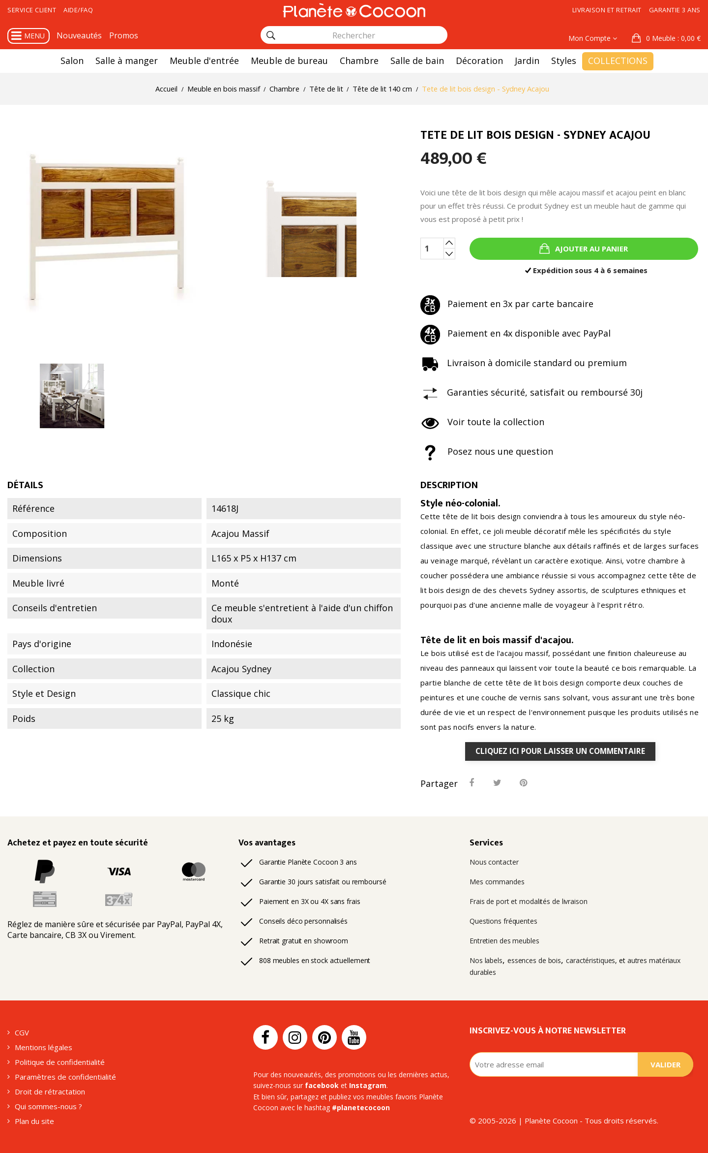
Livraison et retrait (607, 9)
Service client (31, 9)
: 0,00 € (672, 38)
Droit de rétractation (50, 1091)
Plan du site (34, 1121)
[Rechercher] (271, 35)
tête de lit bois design (481, 516)
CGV (22, 1032)
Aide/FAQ (78, 9)
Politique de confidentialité (60, 1062)
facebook (322, 1086)
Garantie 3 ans (675, 9)
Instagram (367, 1086)
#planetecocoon (361, 1108)
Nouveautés (79, 35)
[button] (666, 38)
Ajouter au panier (590, 248)
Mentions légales (43, 1047)
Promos (123, 35)
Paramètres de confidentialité (65, 1077)
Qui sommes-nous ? (48, 1106)
